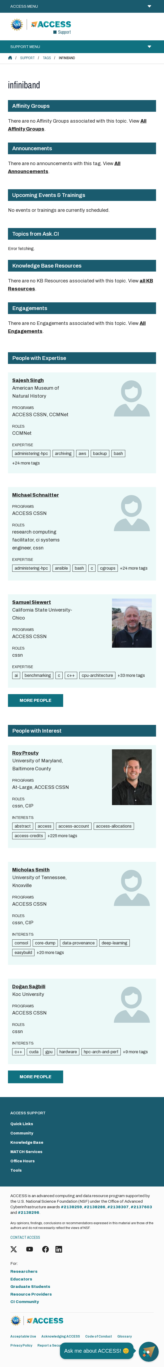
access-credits (29, 835)
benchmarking (38, 675)
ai (16, 675)
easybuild (23, 952)
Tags (47, 58)
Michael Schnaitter (35, 495)
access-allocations (114, 826)
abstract (23, 826)
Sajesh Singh (28, 380)
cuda (33, 1052)
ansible (61, 568)
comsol (21, 943)
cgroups (107, 568)
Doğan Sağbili (28, 986)
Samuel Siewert (31, 602)
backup (100, 453)
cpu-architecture (97, 675)
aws (82, 453)
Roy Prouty (25, 753)
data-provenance (78, 943)
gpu (49, 1052)
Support (27, 58)
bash (118, 453)
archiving (63, 453)
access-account (73, 826)
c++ (71, 675)
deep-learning (114, 943)
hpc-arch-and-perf (101, 1052)
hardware (68, 1052)
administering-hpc (31, 453)
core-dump (45, 943)
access (44, 826)
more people (35, 700)
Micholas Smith (31, 869)
